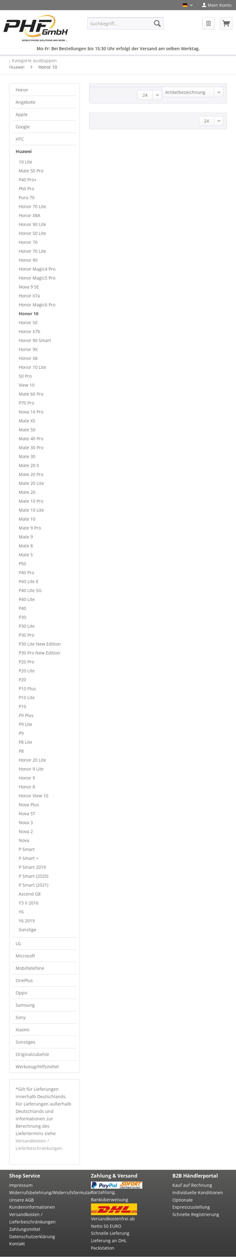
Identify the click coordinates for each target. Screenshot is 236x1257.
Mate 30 (27, 456)
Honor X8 (28, 358)
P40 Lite (27, 599)
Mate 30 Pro (31, 447)
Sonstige (27, 930)
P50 (22, 563)
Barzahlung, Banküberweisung (109, 1196)
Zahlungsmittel (24, 1229)
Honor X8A (29, 215)
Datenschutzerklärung (32, 1236)
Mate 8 (26, 546)
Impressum (21, 1185)
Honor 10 (28, 313)
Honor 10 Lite (32, 367)
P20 (22, 680)
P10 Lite (27, 697)
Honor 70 (28, 242)
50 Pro (25, 376)
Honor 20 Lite (32, 760)
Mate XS (27, 421)
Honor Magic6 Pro (37, 305)
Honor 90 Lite (32, 224)
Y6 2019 (27, 921)
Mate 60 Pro (31, 394)
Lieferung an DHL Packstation (109, 1244)
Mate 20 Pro (31, 474)
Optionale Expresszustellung (191, 1203)
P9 (21, 733)
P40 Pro (26, 572)
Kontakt (17, 1244)
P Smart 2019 (32, 867)
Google (23, 127)
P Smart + (28, 858)
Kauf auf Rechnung (192, 1185)
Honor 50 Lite (32, 233)
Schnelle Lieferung (110, 1233)
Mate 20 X (29, 465)
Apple (22, 114)
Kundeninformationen (32, 1207)
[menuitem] (216, 5)
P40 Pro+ (28, 180)
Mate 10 (27, 519)
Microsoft (25, 956)
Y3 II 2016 (28, 903)
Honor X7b (29, 331)
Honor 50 (28, 322)
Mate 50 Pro (31, 171)
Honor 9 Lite (31, 769)
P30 (22, 617)
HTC (20, 139)
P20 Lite (27, 671)
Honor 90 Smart (35, 340)
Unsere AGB (21, 1200)
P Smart (27, 849)
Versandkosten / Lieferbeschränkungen (32, 1218)
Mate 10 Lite (31, 510)
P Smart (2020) (33, 876)
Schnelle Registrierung (195, 1214)
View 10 (26, 385)
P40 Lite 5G (30, 590)
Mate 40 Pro (31, 438)
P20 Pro (26, 662)
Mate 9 (26, 537)
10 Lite (25, 162)
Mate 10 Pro (31, 501)
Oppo (21, 993)
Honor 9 (27, 778)
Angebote (25, 102)
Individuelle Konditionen (197, 1192)
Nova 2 (26, 831)
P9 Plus (26, 715)
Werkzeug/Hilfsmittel (37, 1067)
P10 (22, 706)
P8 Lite (25, 742)
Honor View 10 (33, 796)
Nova (24, 840)
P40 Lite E (28, 581)
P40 (22, 608)
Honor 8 (27, 787)
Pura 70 (26, 197)
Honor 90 (28, 260)
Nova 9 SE (29, 287)
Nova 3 (26, 822)
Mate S (26, 555)
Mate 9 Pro (30, 528)
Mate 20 (27, 492)
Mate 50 (27, 430)
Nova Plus (29, 805)
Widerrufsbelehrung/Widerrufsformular (35, 1192)
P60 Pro (26, 188)
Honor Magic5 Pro (37, 278)
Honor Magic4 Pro (37, 269)
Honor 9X (28, 349)
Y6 (21, 912)
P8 (21, 751)
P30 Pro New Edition (39, 653)
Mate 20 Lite (31, 483)
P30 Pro (26, 635)
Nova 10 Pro (31, 412)
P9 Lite (25, 724)
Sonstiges (25, 1042)
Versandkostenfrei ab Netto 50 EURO (113, 1222)
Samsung (25, 1005)
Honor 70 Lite (32, 206)
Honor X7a (29, 296)
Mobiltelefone (30, 968)
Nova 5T (27, 813)
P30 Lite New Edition (40, 644)
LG (18, 943)
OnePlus (24, 980)
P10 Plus (27, 688)
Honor (22, 90)
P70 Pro (26, 403)
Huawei (24, 151)
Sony (21, 1017)
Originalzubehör (32, 1054)
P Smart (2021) (33, 885)
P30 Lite (27, 626)
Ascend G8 (30, 894)
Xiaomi (23, 1030)
